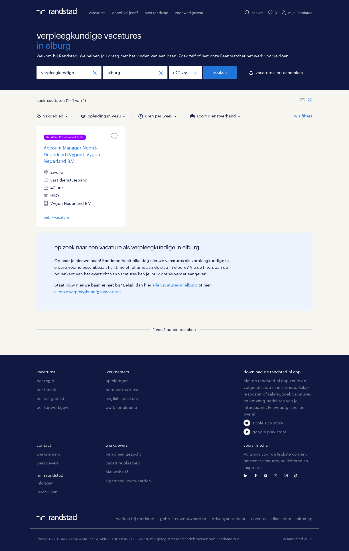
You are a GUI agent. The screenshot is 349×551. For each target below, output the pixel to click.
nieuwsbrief (117, 471)
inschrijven (47, 491)
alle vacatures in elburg (174, 285)
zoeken (220, 72)
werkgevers (48, 462)
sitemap (304, 518)
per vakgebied (50, 398)
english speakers (122, 398)
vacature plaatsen (123, 462)
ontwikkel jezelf (125, 12)
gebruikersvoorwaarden (183, 518)
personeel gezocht (123, 454)
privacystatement (229, 518)
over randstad (156, 12)
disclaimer (281, 518)
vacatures (97, 12)
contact (44, 445)
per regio (45, 380)
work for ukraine (121, 407)
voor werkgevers (189, 12)
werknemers (117, 371)
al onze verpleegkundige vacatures (88, 291)
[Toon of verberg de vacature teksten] (306, 100)
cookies (258, 518)
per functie (47, 389)
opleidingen (117, 380)
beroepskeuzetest (123, 389)
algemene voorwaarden (128, 480)
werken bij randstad (135, 518)
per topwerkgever (54, 407)
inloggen (45, 482)
